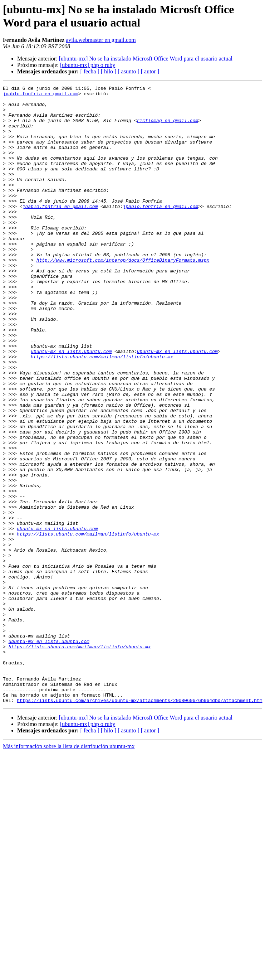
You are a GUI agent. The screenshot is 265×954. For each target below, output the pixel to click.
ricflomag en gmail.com (167, 128)
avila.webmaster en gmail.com (101, 40)
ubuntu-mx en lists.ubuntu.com (71, 405)
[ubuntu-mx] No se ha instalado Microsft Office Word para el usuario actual (145, 58)
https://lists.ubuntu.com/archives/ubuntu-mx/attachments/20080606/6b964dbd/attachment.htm (139, 823)
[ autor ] (150, 71)
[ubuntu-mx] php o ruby (87, 65)
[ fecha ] (89, 71)
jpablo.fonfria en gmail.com (40, 95)
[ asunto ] (128, 71)
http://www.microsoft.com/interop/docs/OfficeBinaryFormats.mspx (123, 295)
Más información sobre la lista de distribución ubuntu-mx (68, 870)
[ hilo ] (109, 71)
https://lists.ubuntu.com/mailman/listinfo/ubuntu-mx (102, 411)
